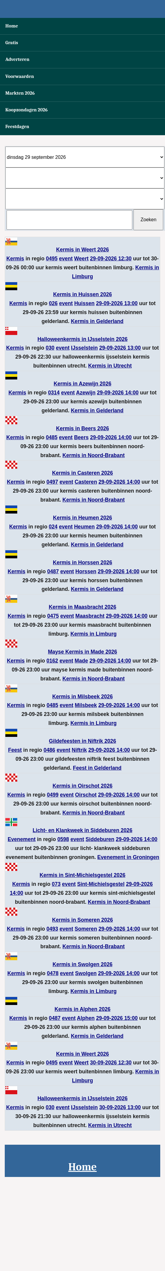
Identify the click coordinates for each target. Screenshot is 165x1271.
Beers (81, 437)
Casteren (86, 482)
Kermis (15, 259)
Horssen (86, 571)
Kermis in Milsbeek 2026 (82, 697)
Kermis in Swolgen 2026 (82, 964)
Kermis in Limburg (93, 634)
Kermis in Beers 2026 (82, 428)
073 (56, 884)
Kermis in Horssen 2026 (82, 562)
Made (81, 661)
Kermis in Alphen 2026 (82, 1009)
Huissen (84, 303)
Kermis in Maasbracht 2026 (82, 607)
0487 (53, 571)
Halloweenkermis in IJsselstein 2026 (82, 339)
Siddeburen (100, 839)
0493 (52, 929)
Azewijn (86, 393)
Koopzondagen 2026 (26, 110)
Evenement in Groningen (128, 857)
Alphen (86, 1018)
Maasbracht (90, 616)
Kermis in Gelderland (97, 321)
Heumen (84, 527)
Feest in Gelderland (97, 768)
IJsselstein (84, 348)
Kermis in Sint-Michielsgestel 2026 (82, 875)
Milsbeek (86, 705)
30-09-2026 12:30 (111, 1063)
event (66, 259)
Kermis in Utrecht (110, 366)
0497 (52, 482)
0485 (51, 437)
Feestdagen (17, 126)
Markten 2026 (20, 93)
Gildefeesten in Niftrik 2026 (82, 741)
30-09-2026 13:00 (120, 1107)
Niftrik (79, 750)
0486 (49, 750)
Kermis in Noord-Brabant (93, 455)
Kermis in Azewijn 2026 (82, 384)
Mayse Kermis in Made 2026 (82, 652)
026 (53, 303)
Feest (15, 750)
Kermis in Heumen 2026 (82, 518)
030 (50, 348)
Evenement (22, 839)
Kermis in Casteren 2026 (82, 473)
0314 (53, 393)
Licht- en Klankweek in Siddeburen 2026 (82, 830)
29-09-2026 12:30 (111, 259)
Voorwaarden (19, 76)
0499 (53, 795)
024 (53, 527)
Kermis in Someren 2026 (82, 920)
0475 (53, 616)
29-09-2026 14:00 (118, 393)
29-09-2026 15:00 (117, 1018)
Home (11, 26)
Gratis (11, 42)
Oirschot (86, 795)
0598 (63, 839)
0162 (52, 661)
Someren (86, 929)
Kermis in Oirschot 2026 (82, 786)
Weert (81, 259)
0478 (53, 973)
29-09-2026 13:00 (117, 303)
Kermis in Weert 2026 (82, 250)
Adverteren (17, 59)
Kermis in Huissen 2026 (82, 294)
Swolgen (86, 973)
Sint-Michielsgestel (100, 884)
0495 (51, 259)
